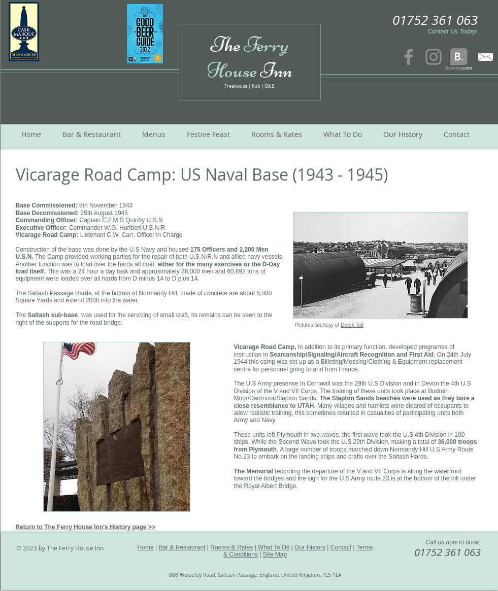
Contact (340, 547)
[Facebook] (408, 56)
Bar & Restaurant (181, 547)
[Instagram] (433, 56)
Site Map (275, 554)
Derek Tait (352, 325)
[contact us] (485, 57)
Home (146, 547)
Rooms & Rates (231, 547)
